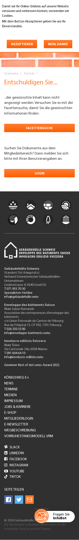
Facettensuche (39, 128)
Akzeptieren (22, 44)
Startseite (11, 73)
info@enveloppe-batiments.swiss (27, 333)
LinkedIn (14, 453)
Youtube (14, 471)
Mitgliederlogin (18, 419)
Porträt (29, 73)
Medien (10, 395)
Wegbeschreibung (20, 430)
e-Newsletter (16, 425)
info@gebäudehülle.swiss (21, 297)
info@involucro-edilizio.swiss (23, 357)
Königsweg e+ (16, 378)
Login (39, 173)
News (8, 383)
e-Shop (10, 413)
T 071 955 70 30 (14, 289)
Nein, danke (58, 44)
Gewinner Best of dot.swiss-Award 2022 (31, 365)
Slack (12, 447)
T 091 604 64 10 (14, 353)
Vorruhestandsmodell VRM (28, 436)
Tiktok (12, 477)
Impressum (13, 401)
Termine (11, 389)
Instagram (16, 465)
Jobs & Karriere (17, 407)
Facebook (15, 459)
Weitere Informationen (20, 32)
